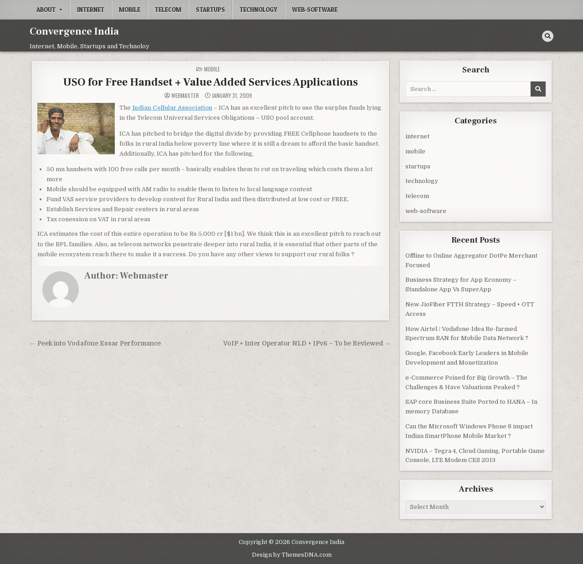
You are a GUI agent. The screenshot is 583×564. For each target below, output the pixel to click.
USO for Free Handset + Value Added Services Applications (210, 82)
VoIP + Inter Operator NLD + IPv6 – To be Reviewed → (307, 343)
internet (90, 9)
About (46, 9)
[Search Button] (547, 36)
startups (210, 9)
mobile (129, 9)
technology (258, 9)
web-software (315, 9)
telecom (168, 9)
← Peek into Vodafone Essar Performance (95, 343)
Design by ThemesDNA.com (292, 554)
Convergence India (74, 31)
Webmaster (185, 95)
